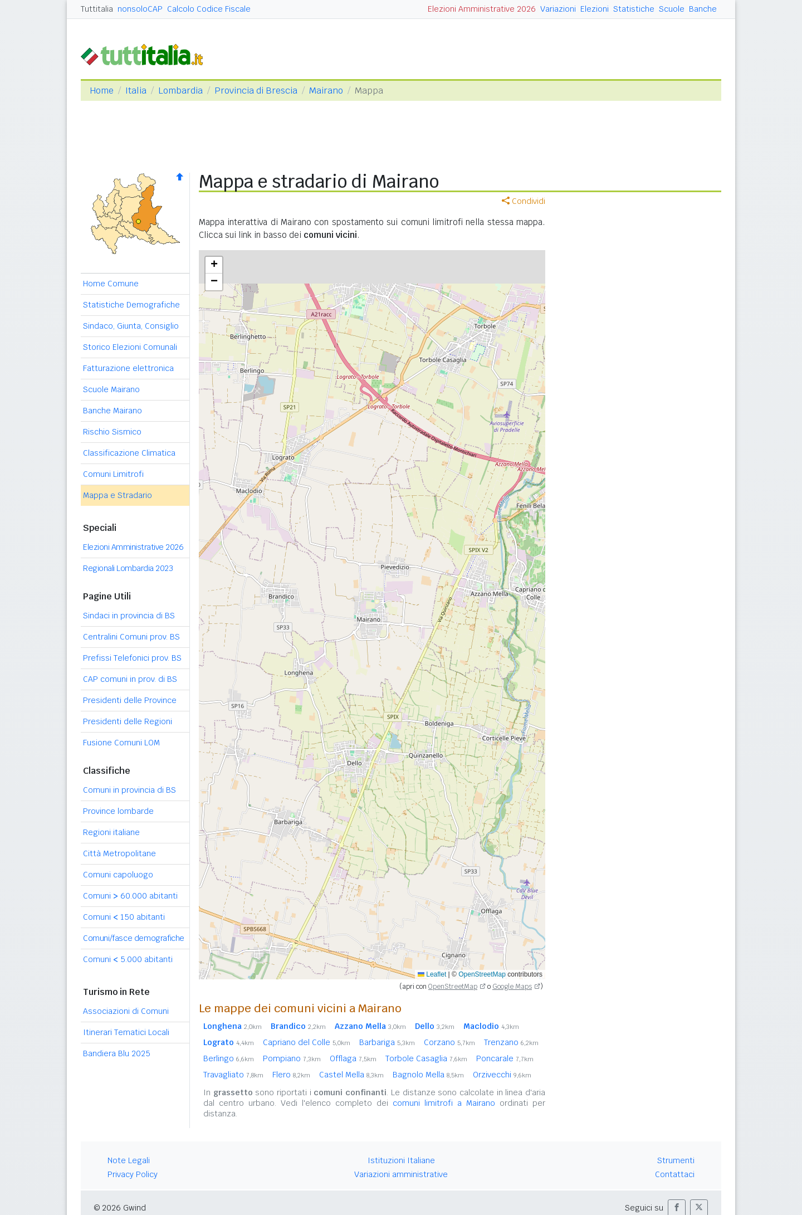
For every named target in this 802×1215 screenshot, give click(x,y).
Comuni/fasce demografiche (133, 938)
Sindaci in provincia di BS (129, 616)
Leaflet (432, 974)
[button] (214, 265)
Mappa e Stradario (117, 495)
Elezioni (594, 9)
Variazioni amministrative (401, 1174)
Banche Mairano (112, 411)
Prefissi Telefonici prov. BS (132, 658)
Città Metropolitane (119, 853)
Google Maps (512, 986)
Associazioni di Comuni (126, 1011)
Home (102, 90)
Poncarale (505, 1058)
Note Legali (128, 1160)
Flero (291, 1075)
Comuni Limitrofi (113, 474)
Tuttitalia (97, 9)
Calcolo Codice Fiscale (209, 9)
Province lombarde (118, 811)
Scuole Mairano (111, 389)
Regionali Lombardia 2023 (128, 568)
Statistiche (633, 9)
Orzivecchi (502, 1075)
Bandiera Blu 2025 (116, 1053)
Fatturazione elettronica (128, 368)
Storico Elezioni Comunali (130, 347)
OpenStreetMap (482, 974)
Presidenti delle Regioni (127, 721)
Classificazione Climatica (129, 453)
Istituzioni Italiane (401, 1160)
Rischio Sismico (112, 432)
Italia (135, 90)
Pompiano (292, 1058)
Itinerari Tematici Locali (126, 1032)
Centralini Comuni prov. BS (131, 637)
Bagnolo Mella (428, 1075)
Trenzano (511, 1042)
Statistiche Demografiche (131, 305)
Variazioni (558, 9)
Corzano (449, 1042)
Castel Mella (351, 1075)
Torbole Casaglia (426, 1058)
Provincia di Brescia (255, 90)
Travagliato (233, 1075)
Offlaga (353, 1058)
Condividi (523, 201)
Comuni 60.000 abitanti (130, 896)
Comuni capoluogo (118, 875)
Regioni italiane (111, 832)
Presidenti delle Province (130, 700)
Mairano (326, 90)
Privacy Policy (132, 1174)
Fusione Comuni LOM (121, 743)
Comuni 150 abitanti (124, 917)
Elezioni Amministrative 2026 (482, 9)
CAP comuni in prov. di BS (130, 679)
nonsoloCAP (140, 9)
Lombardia (180, 90)
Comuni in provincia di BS (129, 790)
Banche (703, 9)
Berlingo (228, 1058)
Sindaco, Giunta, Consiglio (131, 326)
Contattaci (675, 1174)
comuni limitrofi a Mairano (444, 1103)
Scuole (671, 9)
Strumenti (676, 1160)
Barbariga (387, 1042)
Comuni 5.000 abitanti (128, 959)
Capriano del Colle (306, 1042)
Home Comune (111, 284)
